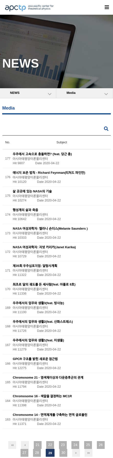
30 (63, 453)
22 (50, 445)
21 (38, 445)
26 (101, 445)
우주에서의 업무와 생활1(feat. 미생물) (38, 340)
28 (37, 453)
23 (63, 445)
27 (24, 453)
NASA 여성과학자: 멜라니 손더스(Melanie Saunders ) (50, 229)
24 (76, 445)
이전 (25, 445)
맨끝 (88, 453)
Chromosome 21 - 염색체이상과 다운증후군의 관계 (48, 378)
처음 (12, 445)
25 (88, 445)
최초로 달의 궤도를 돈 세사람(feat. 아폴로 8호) (44, 284)
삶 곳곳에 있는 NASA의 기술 (32, 191)
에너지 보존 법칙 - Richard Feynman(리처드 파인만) (49, 173)
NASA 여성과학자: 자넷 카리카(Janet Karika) (44, 247)
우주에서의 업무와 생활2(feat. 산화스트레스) (43, 322)
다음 (76, 453)
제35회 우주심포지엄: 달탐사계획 (35, 266)
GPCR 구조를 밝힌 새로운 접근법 (35, 359)
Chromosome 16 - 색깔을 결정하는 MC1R (42, 396)
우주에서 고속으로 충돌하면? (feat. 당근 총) (42, 154)
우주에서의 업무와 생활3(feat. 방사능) (38, 303)
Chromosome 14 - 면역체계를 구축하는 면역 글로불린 (50, 415)
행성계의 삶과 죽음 (25, 210)
